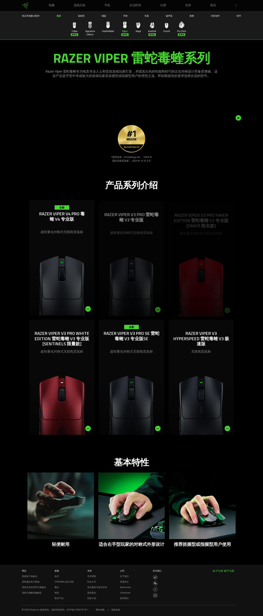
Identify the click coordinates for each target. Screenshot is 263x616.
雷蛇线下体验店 (29, 576)
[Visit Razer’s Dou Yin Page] (155, 589)
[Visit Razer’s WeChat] (155, 583)
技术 (57, 576)
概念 (57, 587)
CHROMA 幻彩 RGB (64, 582)
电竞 (57, 593)
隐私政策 (115, 610)
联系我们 (124, 598)
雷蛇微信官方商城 (30, 582)
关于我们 (124, 576)
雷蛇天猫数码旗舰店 (32, 593)
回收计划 (91, 598)
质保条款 (91, 593)
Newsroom (125, 587)
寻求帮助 (91, 576)
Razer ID (91, 582)
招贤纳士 (124, 582)
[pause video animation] (238, 118)
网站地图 (100, 610)
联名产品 (59, 598)
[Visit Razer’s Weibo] (155, 577)
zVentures (125, 593)
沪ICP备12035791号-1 (77, 610)
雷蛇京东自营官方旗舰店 (34, 587)
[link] (25, 5)
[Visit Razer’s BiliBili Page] (155, 595)
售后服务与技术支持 (97, 587)
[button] (237, 5)
